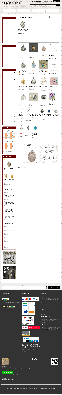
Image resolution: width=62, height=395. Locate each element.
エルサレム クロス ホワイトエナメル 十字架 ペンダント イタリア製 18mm (21, 132)
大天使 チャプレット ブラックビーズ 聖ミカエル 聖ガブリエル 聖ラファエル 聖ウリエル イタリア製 (28, 116)
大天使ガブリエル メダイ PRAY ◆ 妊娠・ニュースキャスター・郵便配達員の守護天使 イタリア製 (9, 189)
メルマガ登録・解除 (36, 1)
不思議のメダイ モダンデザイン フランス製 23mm (28, 132)
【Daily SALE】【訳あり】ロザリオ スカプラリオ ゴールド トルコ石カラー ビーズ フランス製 (43, 71)
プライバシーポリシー (37, 388)
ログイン (50, 1)
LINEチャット (47, 329)
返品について (23, 388)
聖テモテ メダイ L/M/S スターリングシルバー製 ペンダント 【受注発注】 (23, 30)
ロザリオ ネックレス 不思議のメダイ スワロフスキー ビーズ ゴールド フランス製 (43, 87)
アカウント (41, 1)
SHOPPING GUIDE (24, 10)
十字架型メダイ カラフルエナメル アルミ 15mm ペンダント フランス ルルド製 (53, 87)
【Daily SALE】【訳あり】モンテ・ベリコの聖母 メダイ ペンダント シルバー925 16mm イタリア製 (23, 71)
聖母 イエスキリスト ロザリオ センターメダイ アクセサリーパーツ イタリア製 (9, 217)
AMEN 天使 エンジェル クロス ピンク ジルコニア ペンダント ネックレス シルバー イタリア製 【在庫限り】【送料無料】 (21, 116)
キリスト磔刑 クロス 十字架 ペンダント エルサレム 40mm (35, 115)
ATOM (55, 388)
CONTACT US (53, 10)
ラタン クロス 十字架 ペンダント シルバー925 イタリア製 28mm (54, 70)
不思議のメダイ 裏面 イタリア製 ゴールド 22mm (33, 70)
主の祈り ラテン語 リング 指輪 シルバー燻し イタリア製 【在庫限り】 (43, 102)
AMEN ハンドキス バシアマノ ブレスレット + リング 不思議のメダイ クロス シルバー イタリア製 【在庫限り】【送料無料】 (54, 54)
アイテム (56, 1)
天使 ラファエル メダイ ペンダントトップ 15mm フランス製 (43, 53)
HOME (9, 10)
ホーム (7, 388)
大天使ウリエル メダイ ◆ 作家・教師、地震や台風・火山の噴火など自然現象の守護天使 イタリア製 (9, 210)
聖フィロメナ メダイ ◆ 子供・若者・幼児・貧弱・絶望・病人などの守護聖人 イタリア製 (9, 231)
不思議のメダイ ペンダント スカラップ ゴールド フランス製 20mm (23, 87)
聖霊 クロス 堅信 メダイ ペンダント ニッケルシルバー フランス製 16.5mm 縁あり (42, 115)
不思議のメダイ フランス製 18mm (8, 168)
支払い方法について (11, 388)
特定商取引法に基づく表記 (29, 388)
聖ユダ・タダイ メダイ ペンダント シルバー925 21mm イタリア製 (56, 115)
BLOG (38, 10)
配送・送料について (18, 388)
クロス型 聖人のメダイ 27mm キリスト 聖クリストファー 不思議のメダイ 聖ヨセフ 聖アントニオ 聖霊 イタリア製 (9, 203)
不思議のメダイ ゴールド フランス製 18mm (11, 180)
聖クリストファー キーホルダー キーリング (33, 102)
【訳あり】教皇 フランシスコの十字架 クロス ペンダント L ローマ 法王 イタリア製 (9, 224)
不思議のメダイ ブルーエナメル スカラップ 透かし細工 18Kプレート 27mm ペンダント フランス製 (49, 116)
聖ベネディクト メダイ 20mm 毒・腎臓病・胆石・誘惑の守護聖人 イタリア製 (23, 54)
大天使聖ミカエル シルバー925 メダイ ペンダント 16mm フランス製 (33, 87)
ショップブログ (49, 388)
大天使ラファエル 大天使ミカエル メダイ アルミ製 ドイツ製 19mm (9, 244)
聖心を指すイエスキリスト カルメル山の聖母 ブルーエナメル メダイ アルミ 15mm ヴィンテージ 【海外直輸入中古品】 (35, 133)
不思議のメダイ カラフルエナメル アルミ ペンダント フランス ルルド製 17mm (52, 100)
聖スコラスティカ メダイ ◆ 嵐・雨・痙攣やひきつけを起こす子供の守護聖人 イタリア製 (9, 196)
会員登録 (46, 1)
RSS (53, 388)
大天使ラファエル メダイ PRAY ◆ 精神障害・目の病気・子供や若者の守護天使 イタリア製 (9, 238)
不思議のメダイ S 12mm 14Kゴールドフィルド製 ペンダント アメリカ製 (33, 54)
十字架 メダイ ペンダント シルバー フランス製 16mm (23, 102)
